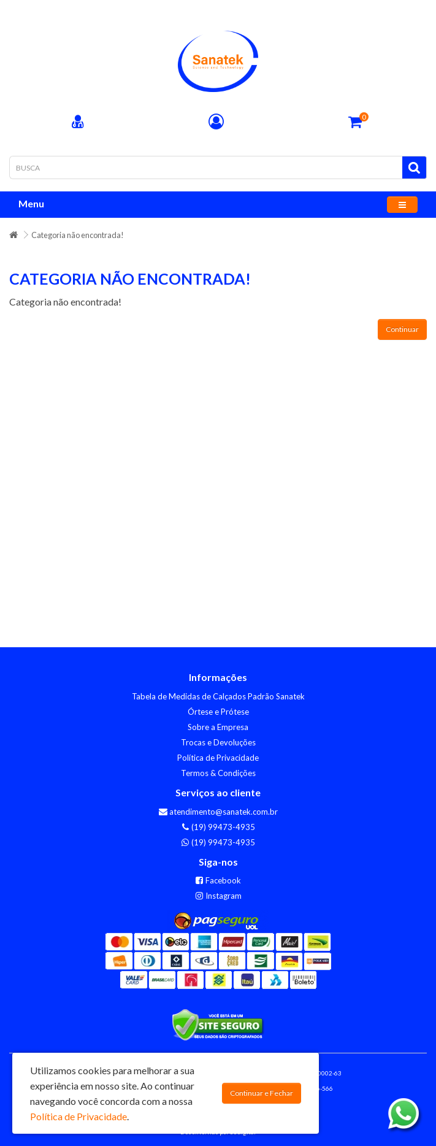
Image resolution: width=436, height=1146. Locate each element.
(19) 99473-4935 (218, 827)
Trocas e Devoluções (218, 742)
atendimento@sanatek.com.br (218, 812)
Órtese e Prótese (218, 712)
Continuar (402, 329)
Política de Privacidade (218, 758)
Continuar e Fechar (261, 1093)
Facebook (218, 880)
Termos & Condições (218, 773)
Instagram (218, 896)
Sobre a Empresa (218, 727)
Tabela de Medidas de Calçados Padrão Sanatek (218, 696)
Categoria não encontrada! (77, 235)
